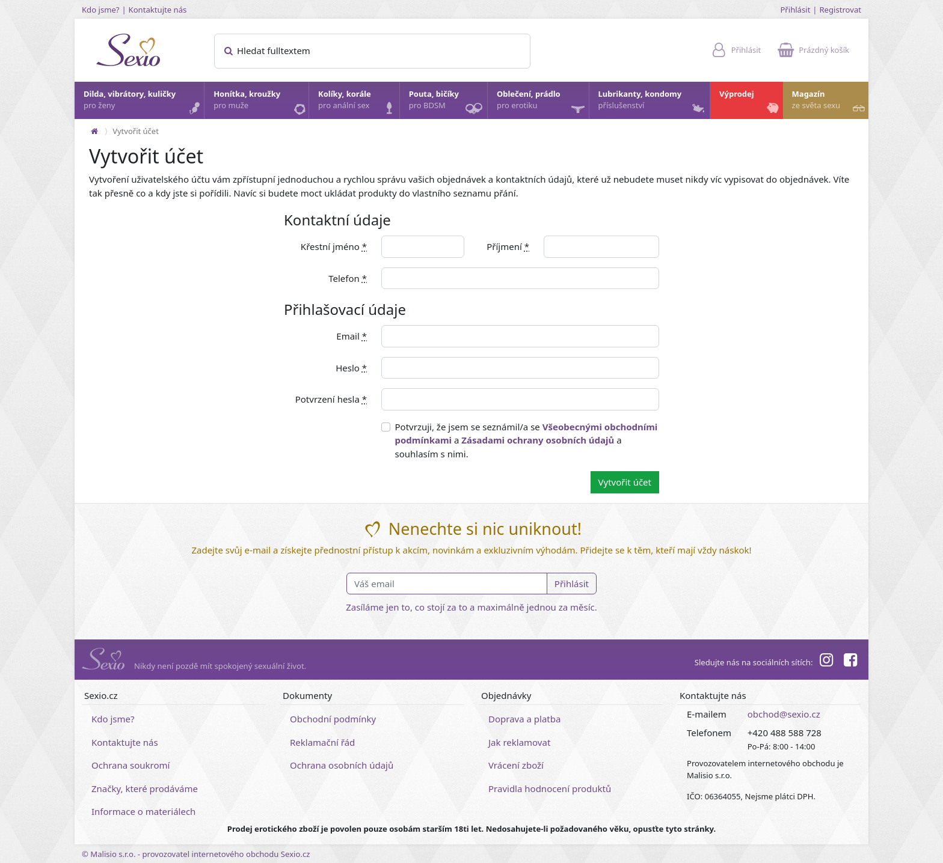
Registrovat (840, 9)
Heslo (351, 368)
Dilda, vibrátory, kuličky (143, 102)
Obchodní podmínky (333, 719)
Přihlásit (795, 9)
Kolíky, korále (358, 102)
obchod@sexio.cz (784, 714)
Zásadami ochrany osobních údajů (537, 440)
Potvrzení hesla (331, 399)
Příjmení (508, 246)
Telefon (347, 278)
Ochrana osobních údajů (341, 765)
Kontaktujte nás (158, 9)
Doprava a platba (524, 719)
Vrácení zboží (516, 765)
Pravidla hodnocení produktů (549, 788)
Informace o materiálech (143, 811)
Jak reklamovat (519, 742)
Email (351, 336)
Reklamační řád (322, 742)
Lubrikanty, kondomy (652, 102)
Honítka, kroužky (260, 102)
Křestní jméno (334, 246)
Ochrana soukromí (130, 765)
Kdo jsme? (101, 9)
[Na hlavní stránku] (94, 131)
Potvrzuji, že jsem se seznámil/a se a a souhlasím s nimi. (526, 440)
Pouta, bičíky (447, 103)
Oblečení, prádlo (542, 103)
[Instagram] (826, 662)
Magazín (829, 102)
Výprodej (750, 102)
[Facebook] (850, 662)
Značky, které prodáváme (144, 788)
